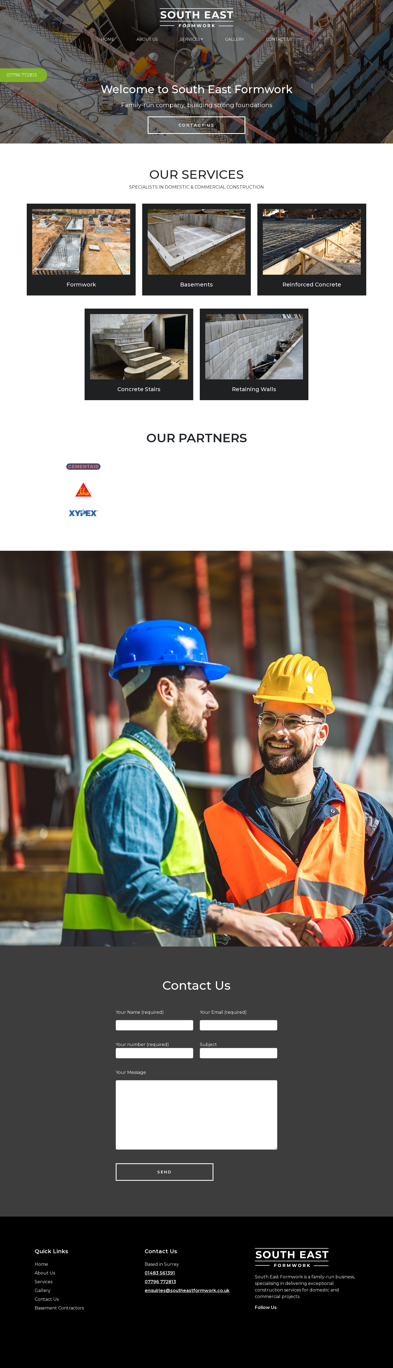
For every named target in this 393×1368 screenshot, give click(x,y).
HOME (107, 39)
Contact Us (196, 125)
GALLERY (234, 39)
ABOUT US (147, 39)
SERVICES (190, 39)
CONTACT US (279, 39)
